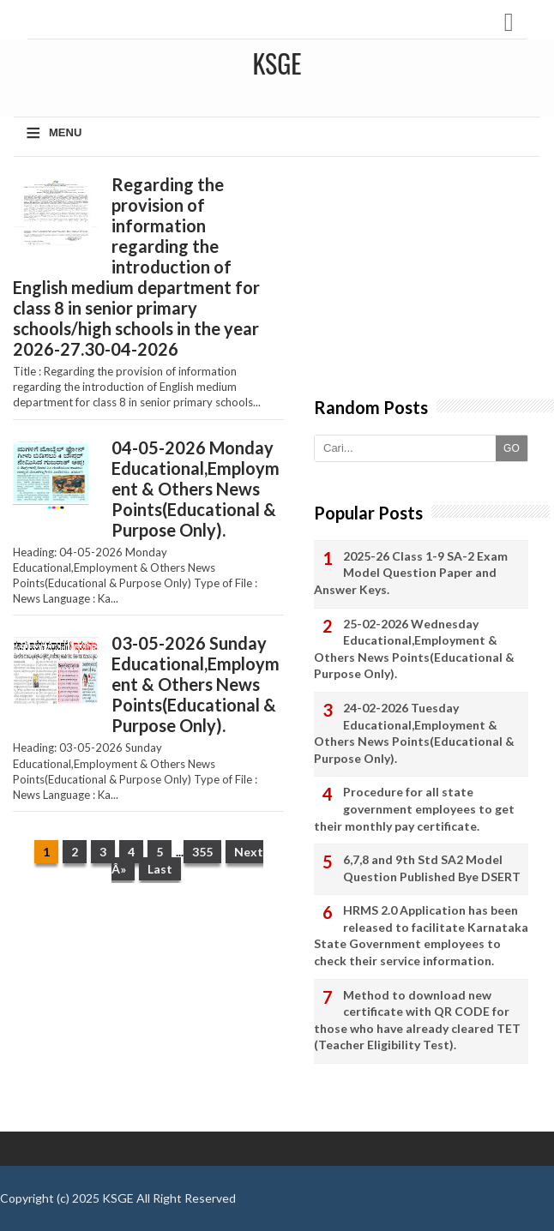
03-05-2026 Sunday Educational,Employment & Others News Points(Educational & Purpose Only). (195, 684)
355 (202, 851)
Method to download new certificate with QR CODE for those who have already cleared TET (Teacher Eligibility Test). (417, 1020)
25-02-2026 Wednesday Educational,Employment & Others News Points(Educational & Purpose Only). (414, 649)
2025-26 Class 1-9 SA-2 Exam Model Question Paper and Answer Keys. (411, 573)
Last (160, 869)
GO (511, 448)
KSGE (118, 1198)
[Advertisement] (148, 1016)
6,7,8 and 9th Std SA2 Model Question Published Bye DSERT (432, 868)
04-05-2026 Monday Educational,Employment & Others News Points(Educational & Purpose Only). (195, 488)
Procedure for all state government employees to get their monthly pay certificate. (414, 808)
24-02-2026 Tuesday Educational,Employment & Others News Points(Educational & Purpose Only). (414, 733)
